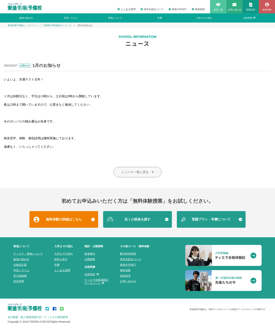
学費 (159, 18)
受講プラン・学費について (211, 219)
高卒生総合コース (152, 9)
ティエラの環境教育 (56, 317)
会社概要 (13, 317)
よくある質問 (126, 9)
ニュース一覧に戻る (137, 172)
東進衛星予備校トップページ (22, 25)
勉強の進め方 (26, 18)
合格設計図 (20, 264)
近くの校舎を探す (137, 219)
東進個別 (198, 9)
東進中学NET (178, 9)
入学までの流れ (204, 18)
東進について (115, 18)
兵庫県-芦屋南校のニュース (57, 25)
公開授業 (89, 259)
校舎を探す (61, 259)
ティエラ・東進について (28, 253)
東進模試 (89, 253)
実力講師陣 (20, 275)
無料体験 (125, 270)
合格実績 (249, 18)
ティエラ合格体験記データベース (96, 281)
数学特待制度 (128, 253)
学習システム (71, 18)
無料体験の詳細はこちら (64, 219)
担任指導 (18, 281)
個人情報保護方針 (31, 317)
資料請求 (125, 275)
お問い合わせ (128, 281)
